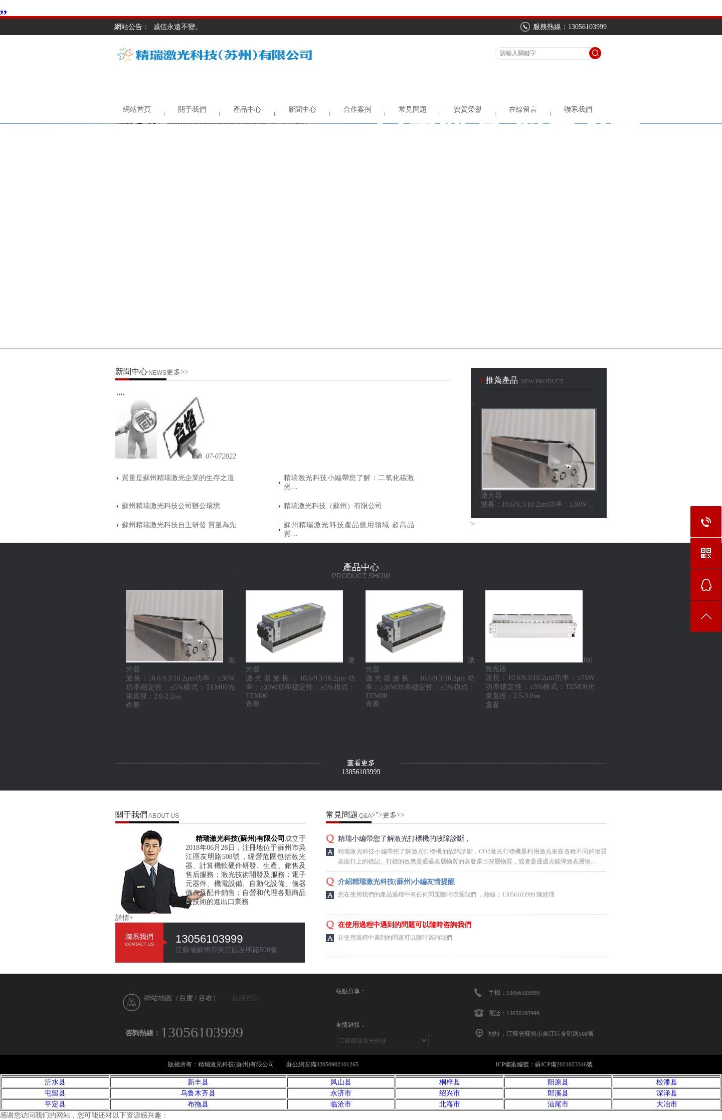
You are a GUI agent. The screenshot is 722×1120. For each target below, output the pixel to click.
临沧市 (340, 1104)
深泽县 (666, 1093)
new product (542, 381)
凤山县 (340, 1082)
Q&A (365, 815)
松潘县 (666, 1082)
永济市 (340, 1093)
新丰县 (198, 1082)
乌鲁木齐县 (198, 1093)
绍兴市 (449, 1093)
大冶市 (666, 1104)
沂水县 (55, 1082)
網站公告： (131, 27)
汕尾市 (558, 1104)
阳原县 (558, 1082)
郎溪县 (558, 1093)
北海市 (449, 1104)
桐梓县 (449, 1082)
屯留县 (55, 1093)
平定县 (55, 1104)
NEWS (157, 372)
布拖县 (198, 1104)
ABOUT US (163, 815)
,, (3, 8)
